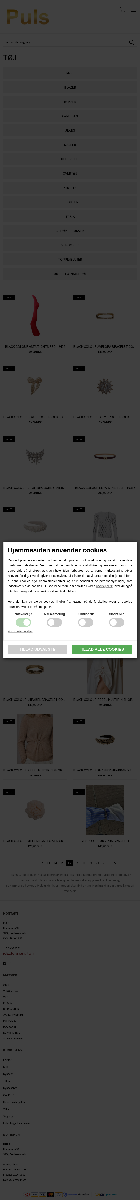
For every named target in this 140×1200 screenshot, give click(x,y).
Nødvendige (23, 614)
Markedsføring (54, 614)
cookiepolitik (104, 586)
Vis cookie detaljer (20, 631)
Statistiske (116, 614)
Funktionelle (85, 614)
